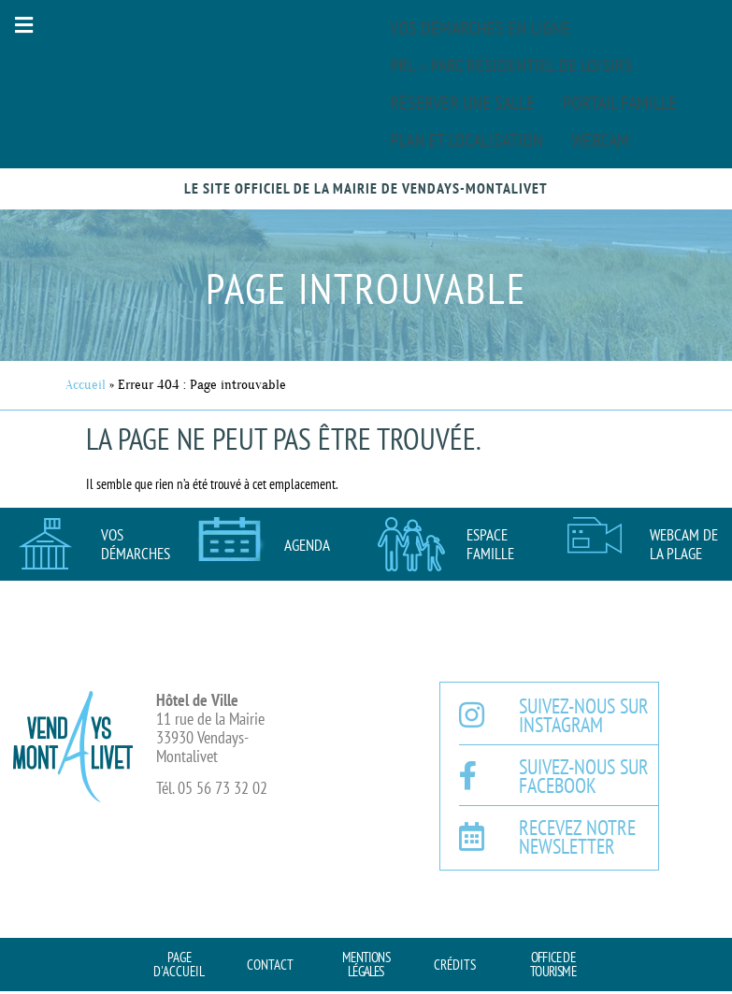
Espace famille (490, 544)
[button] (23, 24)
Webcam (600, 140)
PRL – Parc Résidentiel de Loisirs (511, 65)
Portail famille (620, 103)
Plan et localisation (466, 140)
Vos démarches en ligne (480, 28)
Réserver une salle (462, 103)
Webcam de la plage (684, 544)
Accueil (85, 385)
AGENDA (307, 545)
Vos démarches (135, 544)
